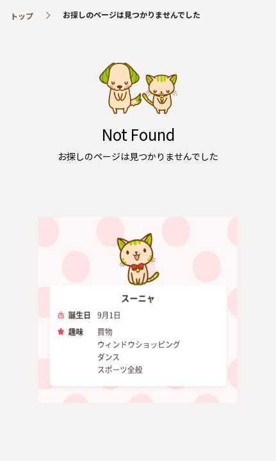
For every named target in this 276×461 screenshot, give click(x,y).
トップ (21, 15)
